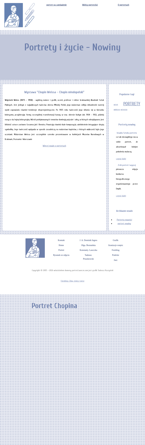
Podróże (115, 255)
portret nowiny (124, 223)
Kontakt (61, 240)
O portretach (123, 4)
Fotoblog (116, 250)
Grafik (115, 240)
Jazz (115, 260)
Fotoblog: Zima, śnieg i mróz (72, 281)
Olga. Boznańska (88, 245)
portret (116, 105)
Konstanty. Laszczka (88, 250)
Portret (61, 250)
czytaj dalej (121, 158)
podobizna (117, 110)
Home (61, 245)
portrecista (124, 110)
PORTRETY (131, 103)
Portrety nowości (124, 219)
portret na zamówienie (56, 4)
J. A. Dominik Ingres (88, 240)
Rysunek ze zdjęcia (61, 255)
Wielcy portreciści (90, 4)
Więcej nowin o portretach (54, 145)
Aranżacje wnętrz (115, 245)
